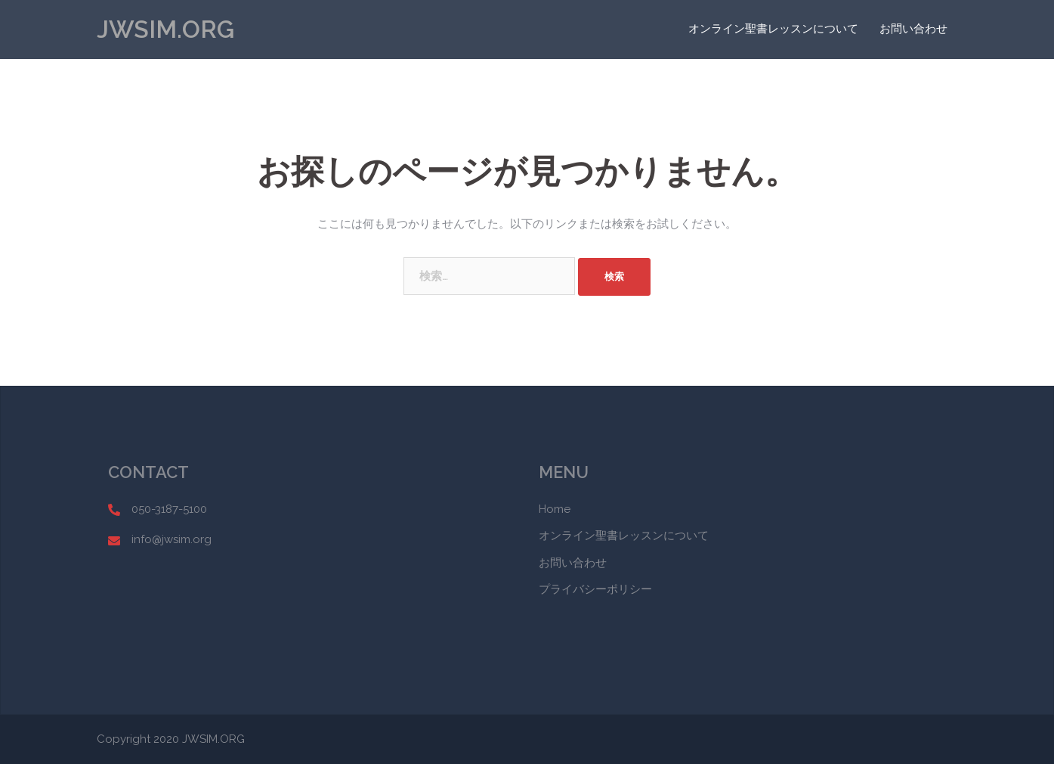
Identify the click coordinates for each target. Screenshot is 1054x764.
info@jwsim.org (171, 539)
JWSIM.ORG (165, 29)
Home (554, 509)
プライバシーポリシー (595, 589)
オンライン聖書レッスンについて (773, 29)
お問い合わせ (913, 29)
